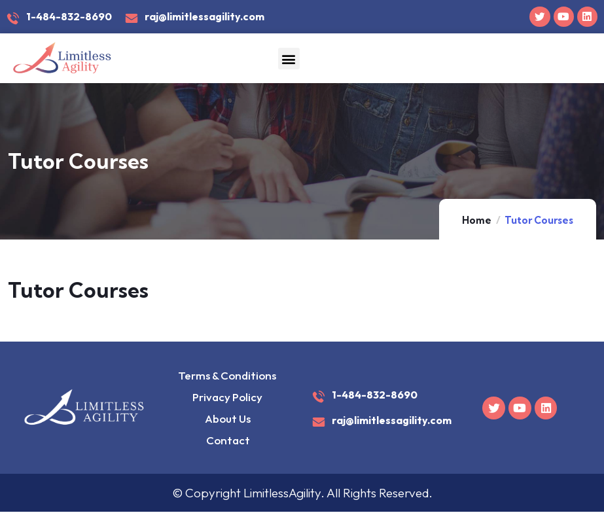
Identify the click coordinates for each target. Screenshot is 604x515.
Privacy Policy (227, 398)
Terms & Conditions (227, 376)
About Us (227, 420)
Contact (227, 443)
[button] (289, 59)
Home (476, 221)
